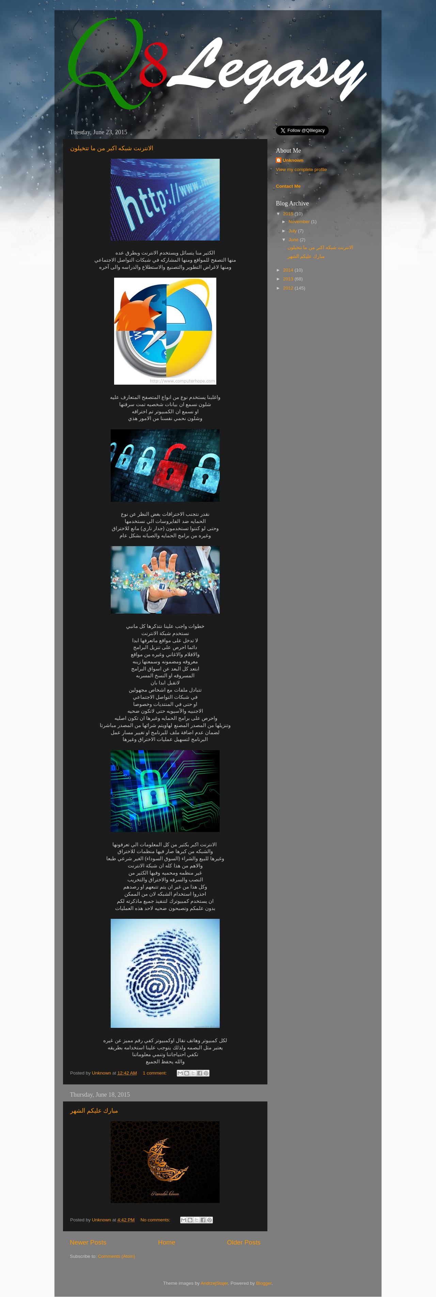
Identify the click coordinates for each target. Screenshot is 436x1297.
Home (166, 1242)
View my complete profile (301, 169)
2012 (289, 288)
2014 (289, 270)
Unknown (102, 1073)
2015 (289, 213)
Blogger (264, 1283)
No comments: (155, 1219)
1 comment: (155, 1073)
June (294, 239)
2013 (289, 278)
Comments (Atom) (117, 1256)
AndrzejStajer (214, 1283)
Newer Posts (88, 1242)
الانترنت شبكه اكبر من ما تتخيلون (111, 148)
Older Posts (244, 1242)
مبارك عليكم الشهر (94, 1110)
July (293, 230)
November (300, 221)
